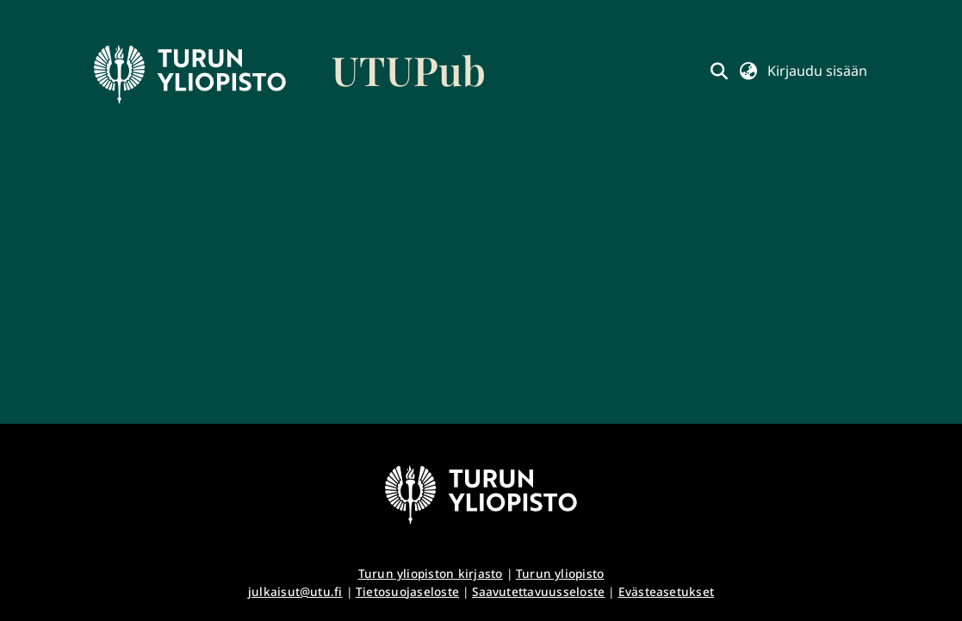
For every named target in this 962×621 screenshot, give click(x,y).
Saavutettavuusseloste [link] (538, 591)
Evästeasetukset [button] (666, 591)
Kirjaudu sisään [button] (817, 70)
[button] (718, 70)
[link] (290, 74)
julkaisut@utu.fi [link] (295, 591)
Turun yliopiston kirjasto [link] (430, 573)
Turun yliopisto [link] (560, 573)
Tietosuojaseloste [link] (407, 591)
